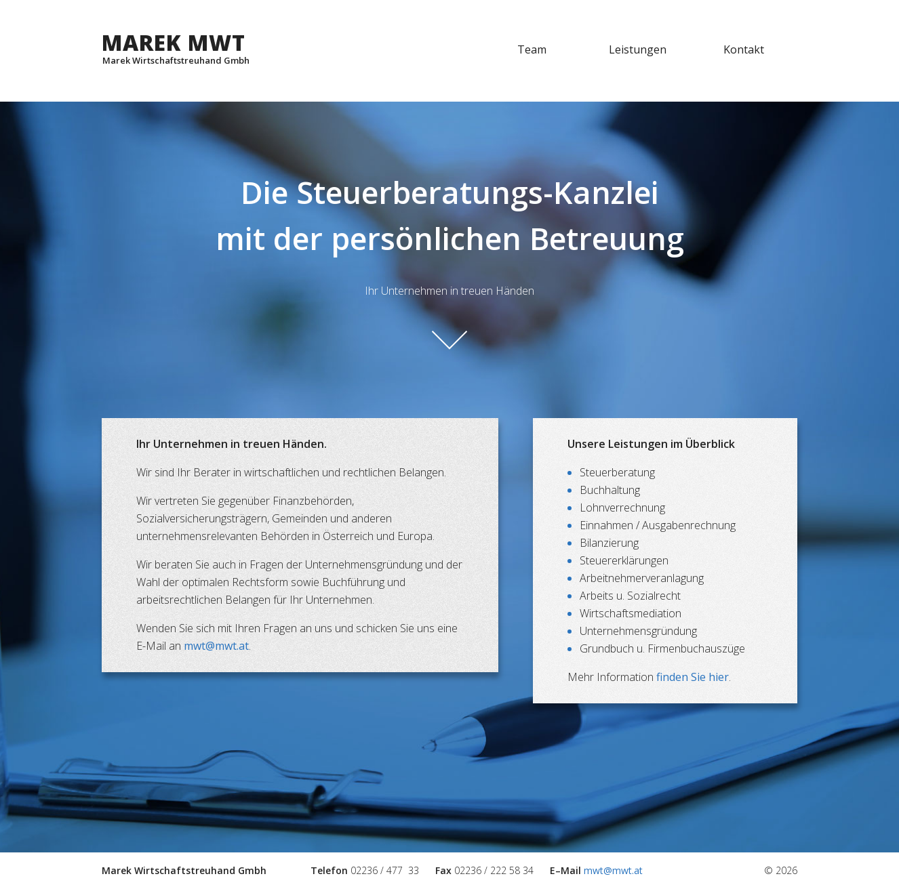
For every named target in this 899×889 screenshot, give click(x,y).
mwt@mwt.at (216, 645)
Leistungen (637, 49)
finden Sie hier (692, 676)
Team (531, 49)
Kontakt (743, 49)
